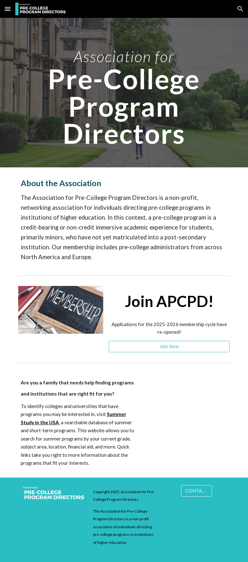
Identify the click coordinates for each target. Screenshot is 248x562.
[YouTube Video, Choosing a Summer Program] (187, 399)
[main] (124, 93)
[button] (7, 9)
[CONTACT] (196, 491)
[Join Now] (169, 346)
